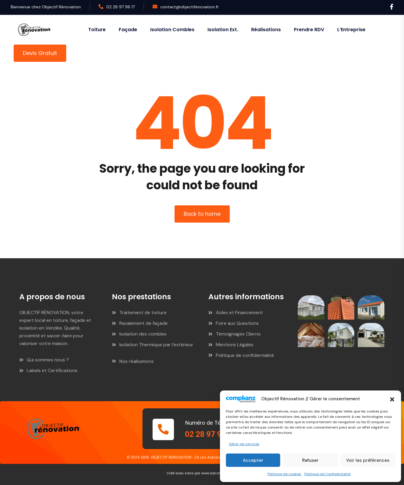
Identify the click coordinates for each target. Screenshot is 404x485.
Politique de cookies (284, 474)
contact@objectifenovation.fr (189, 7)
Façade (128, 29)
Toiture (97, 29)
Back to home (202, 214)
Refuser (310, 460)
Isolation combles (172, 29)
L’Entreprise (351, 29)
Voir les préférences (367, 460)
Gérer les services (244, 444)
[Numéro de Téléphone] (163, 429)
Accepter (253, 460)
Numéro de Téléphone (212, 422)
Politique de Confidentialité (327, 474)
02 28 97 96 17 (120, 7)
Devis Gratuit (40, 53)
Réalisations (266, 29)
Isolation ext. (222, 29)
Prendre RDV (309, 29)
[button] (392, 399)
